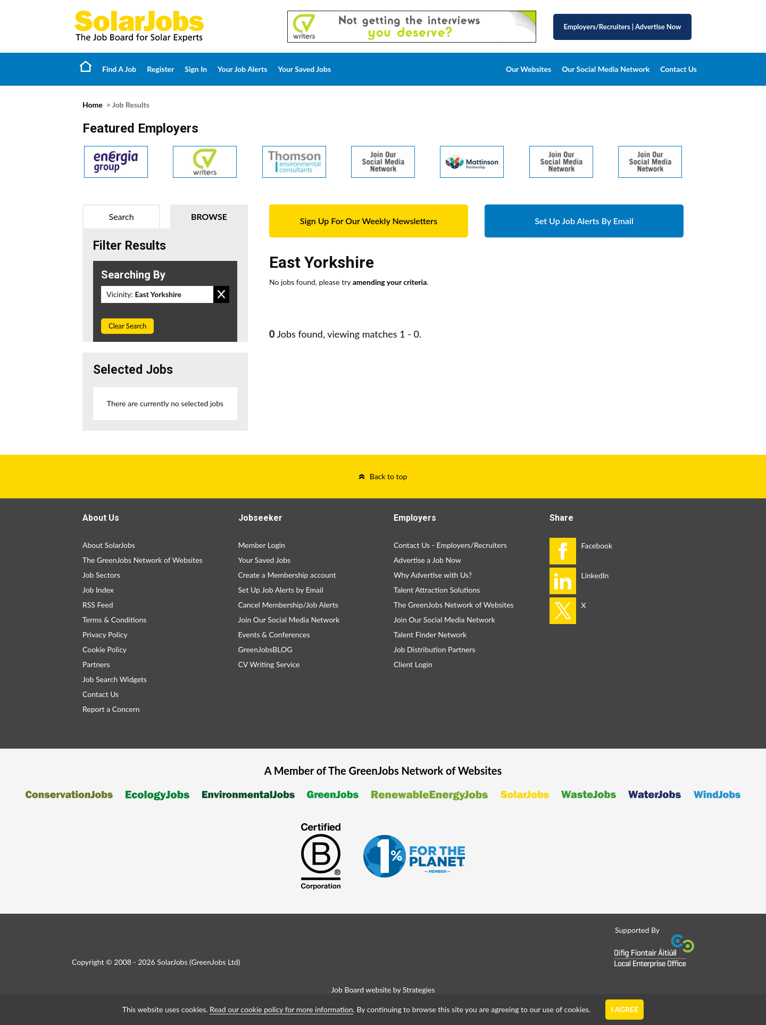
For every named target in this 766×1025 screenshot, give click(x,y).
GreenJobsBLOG (265, 649)
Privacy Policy (104, 634)
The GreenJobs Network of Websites (142, 559)
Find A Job (119, 68)
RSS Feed (97, 604)
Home (85, 66)
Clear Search (127, 326)
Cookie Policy (104, 649)
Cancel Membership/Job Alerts (288, 604)
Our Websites (528, 68)
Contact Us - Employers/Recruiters (450, 545)
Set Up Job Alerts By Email (584, 221)
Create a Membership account (287, 574)
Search (121, 216)
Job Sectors (101, 574)
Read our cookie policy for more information (281, 1009)
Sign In (196, 68)
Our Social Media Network (606, 68)
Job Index (98, 589)
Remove (221, 294)
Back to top (388, 476)
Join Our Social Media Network (289, 619)
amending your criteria (390, 281)
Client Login (413, 664)
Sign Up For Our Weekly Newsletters (368, 221)
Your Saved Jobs (304, 68)
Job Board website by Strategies (383, 989)
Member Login (261, 545)
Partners (96, 664)
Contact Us (678, 68)
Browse (209, 216)
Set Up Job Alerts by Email (280, 589)
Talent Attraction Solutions (437, 589)
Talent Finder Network (430, 634)
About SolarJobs (108, 545)
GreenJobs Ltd (215, 961)
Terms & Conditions (114, 619)
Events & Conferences (274, 634)
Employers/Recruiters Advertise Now (622, 26)
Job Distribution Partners (435, 649)
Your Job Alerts (242, 68)
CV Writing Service (269, 664)
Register (160, 68)
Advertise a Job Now (427, 559)
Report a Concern (111, 709)
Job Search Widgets (114, 679)
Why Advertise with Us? (433, 574)
